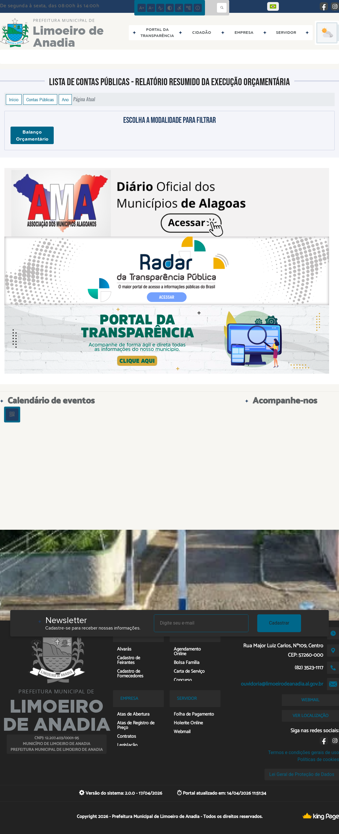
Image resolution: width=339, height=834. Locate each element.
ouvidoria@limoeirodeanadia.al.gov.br (282, 684)
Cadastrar (279, 623)
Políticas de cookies (318, 759)
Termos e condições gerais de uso (303, 752)
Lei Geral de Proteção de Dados (301, 774)
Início (13, 99)
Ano (65, 99)
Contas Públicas (40, 99)
